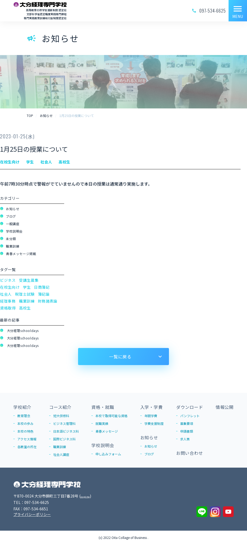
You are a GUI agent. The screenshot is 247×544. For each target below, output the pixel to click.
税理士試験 (25, 294)
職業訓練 (12, 246)
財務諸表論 (48, 301)
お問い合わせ (189, 453)
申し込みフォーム (108, 454)
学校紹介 (22, 407)
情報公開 (225, 407)
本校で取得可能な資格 (111, 415)
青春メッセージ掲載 (21, 253)
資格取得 (8, 308)
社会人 (6, 294)
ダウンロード (189, 407)
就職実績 (101, 423)
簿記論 (44, 294)
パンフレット (190, 415)
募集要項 (186, 423)
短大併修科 (61, 415)
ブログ (11, 216)
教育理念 (23, 415)
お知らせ (12, 208)
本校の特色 (25, 431)
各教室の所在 (27, 446)
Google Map (91, 496)
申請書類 (186, 431)
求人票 (185, 439)
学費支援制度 (154, 423)
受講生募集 (29, 280)
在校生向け (10, 287)
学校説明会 (14, 231)
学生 (27, 287)
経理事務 (8, 301)
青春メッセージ (106, 431)
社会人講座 (61, 454)
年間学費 (150, 415)
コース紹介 (60, 407)
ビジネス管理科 (64, 423)
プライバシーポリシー (32, 514)
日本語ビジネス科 (66, 431)
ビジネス (8, 280)
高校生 (25, 308)
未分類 (11, 238)
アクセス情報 (26, 439)
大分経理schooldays (22, 330)
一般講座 (12, 223)
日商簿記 (42, 287)
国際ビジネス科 (64, 439)
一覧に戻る (120, 356)
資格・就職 (102, 407)
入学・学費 (151, 407)
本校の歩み (25, 423)
